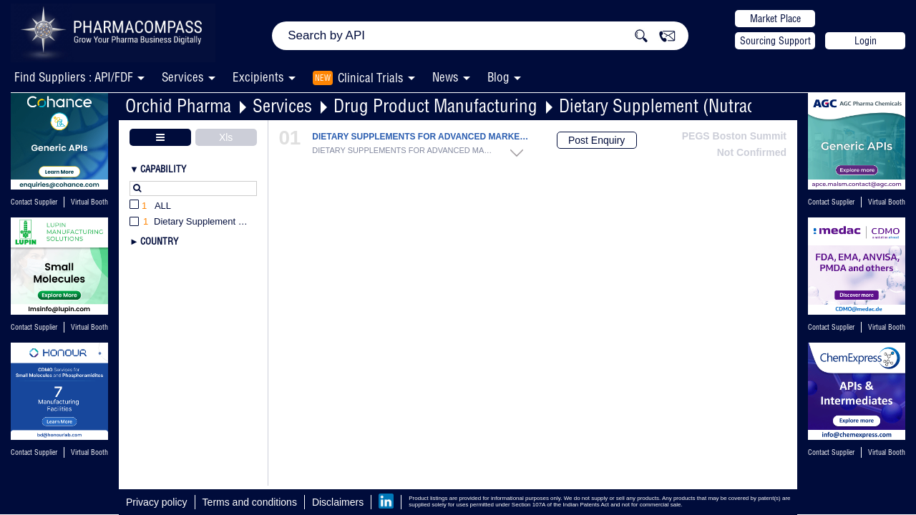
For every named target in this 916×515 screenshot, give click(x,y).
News (445, 76)
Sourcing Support (775, 40)
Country (159, 241)
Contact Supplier (34, 202)
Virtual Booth (89, 202)
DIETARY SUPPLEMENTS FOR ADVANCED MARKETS (421, 137)
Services (282, 105)
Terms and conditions (250, 502)
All (150, 206)
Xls (226, 137)
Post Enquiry (596, 140)
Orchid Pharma (178, 105)
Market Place (775, 18)
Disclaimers (338, 502)
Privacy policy (156, 502)
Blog (498, 76)
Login (865, 40)
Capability (163, 169)
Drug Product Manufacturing (435, 105)
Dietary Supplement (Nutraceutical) (683, 105)
